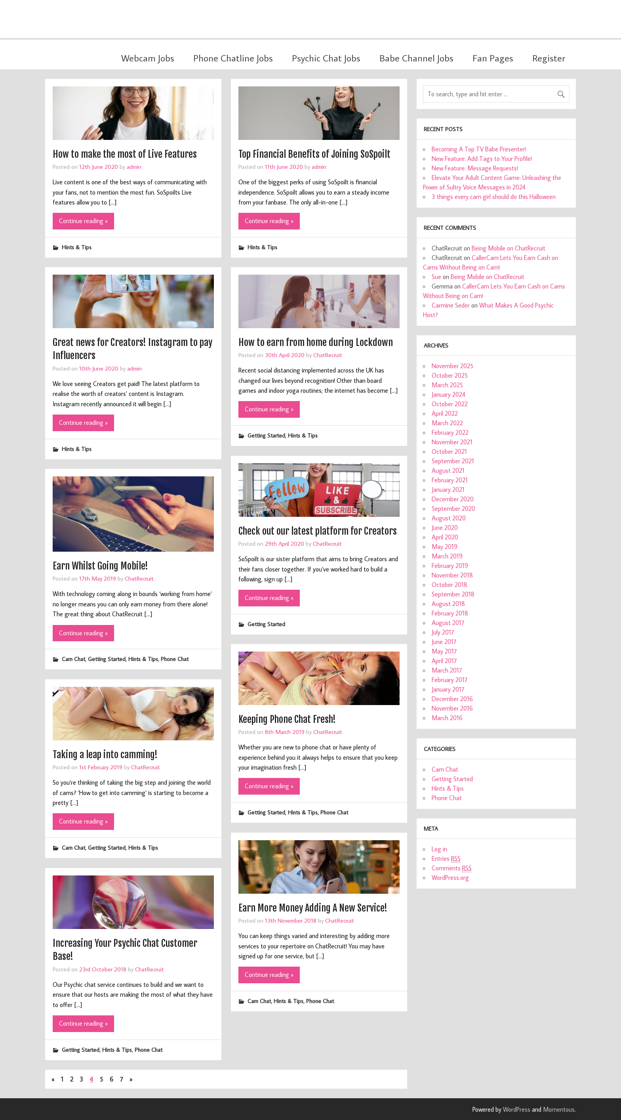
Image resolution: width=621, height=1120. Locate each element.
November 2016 (452, 708)
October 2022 (450, 404)
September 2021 (453, 461)
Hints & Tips (76, 247)
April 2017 (444, 661)
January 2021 (448, 489)
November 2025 (452, 366)
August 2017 (448, 623)
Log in (439, 849)
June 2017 (444, 642)
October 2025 (450, 375)
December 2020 (453, 499)
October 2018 (449, 585)
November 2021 (452, 442)
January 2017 (448, 689)
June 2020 (445, 527)
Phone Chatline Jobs (233, 58)
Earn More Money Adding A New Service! (312, 908)
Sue (436, 277)
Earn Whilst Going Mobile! (100, 566)
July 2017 (443, 632)
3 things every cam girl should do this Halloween (494, 197)
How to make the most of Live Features (125, 154)
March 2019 (447, 556)
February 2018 (450, 613)
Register (548, 58)
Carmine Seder (451, 305)
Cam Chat (73, 659)
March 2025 (447, 385)
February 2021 (450, 480)
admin (134, 166)
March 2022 (447, 423)
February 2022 (450, 432)
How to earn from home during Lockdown (315, 342)
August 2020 (449, 518)
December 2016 (452, 699)
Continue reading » (83, 221)
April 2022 (445, 413)
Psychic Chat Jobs (326, 58)
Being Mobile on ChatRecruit (508, 248)
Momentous (559, 1109)
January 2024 (448, 394)
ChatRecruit (327, 355)
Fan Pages (492, 58)
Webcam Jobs (147, 58)
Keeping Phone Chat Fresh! (287, 719)
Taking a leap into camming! (105, 755)
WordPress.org (450, 877)
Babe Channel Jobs (416, 58)
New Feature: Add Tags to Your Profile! (482, 158)
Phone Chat (175, 659)
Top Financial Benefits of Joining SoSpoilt (314, 154)
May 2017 (444, 651)
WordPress (516, 1109)
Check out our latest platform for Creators (317, 531)
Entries (446, 858)
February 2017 (450, 680)
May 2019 (444, 546)
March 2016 (447, 718)
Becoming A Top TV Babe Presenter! (479, 149)
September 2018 (453, 594)
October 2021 (449, 451)
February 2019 (450, 566)
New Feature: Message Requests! (475, 168)
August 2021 (448, 470)
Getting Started (266, 435)
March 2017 (447, 670)
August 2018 (448, 604)
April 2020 (445, 537)
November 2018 (452, 575)
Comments (452, 868)
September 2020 (453, 508)
